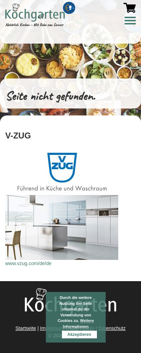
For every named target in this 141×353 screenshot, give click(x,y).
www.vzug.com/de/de (28, 263)
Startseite (25, 328)
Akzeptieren (79, 334)
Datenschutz (112, 328)
